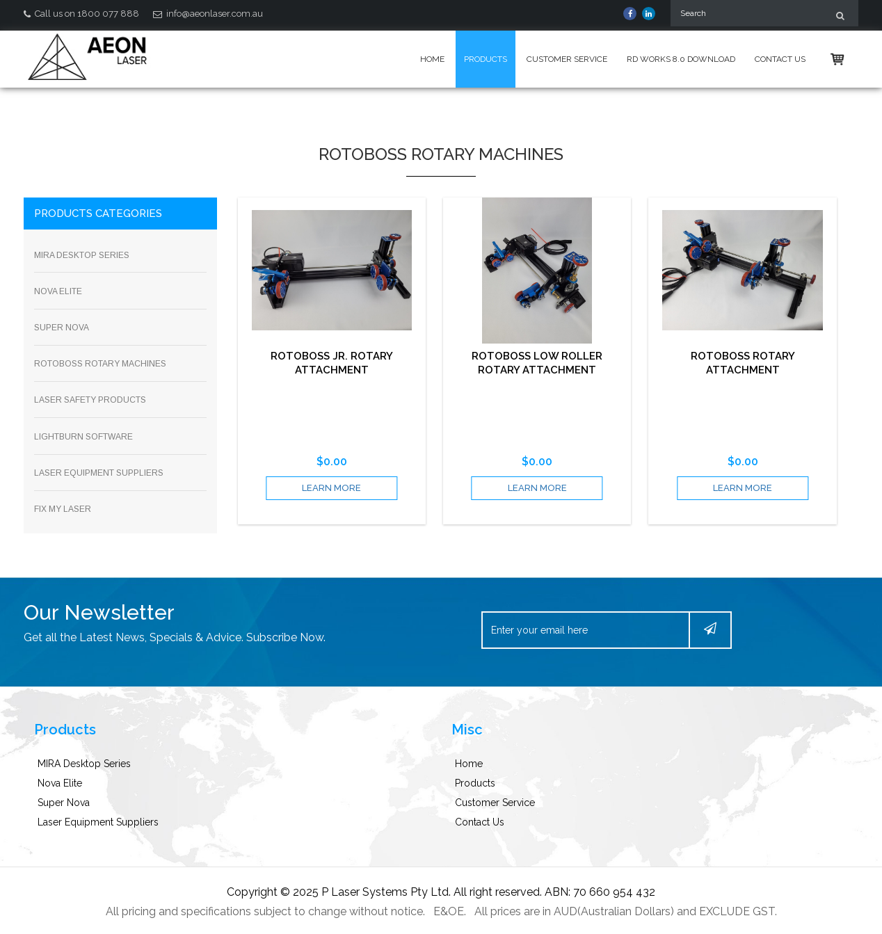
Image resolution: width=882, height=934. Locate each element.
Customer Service (567, 59)
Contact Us (780, 59)
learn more (331, 488)
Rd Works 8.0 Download (681, 59)
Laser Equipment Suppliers (98, 822)
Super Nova (64, 802)
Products (485, 59)
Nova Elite (60, 783)
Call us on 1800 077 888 (81, 13)
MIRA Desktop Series (84, 763)
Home (432, 59)
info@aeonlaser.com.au (208, 13)
